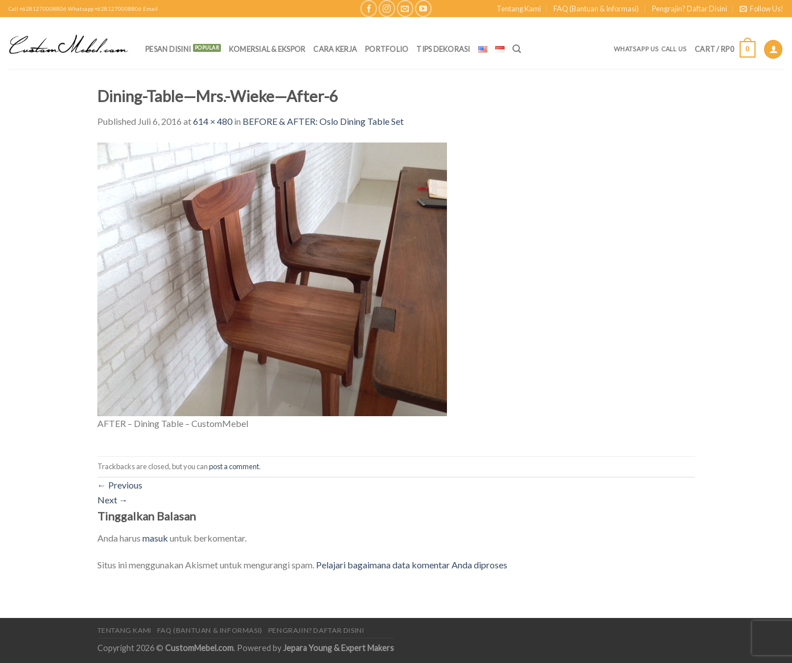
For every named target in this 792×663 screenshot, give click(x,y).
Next (112, 499)
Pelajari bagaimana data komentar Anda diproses (411, 564)
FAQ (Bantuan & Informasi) (596, 8)
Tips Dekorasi (443, 49)
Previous (119, 484)
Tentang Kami (518, 8)
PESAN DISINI (168, 49)
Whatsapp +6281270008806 (105, 9)
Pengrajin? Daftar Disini (689, 8)
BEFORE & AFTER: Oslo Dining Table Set (323, 121)
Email (150, 9)
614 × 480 (212, 121)
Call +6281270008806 (38, 9)
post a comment (234, 466)
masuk (155, 537)
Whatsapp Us (636, 48)
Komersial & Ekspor (267, 49)
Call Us (674, 48)
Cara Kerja (335, 49)
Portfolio (386, 49)
